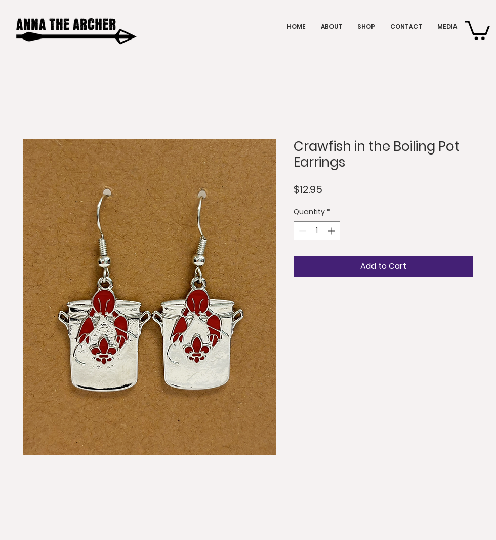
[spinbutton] (317, 231)
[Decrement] (301, 231)
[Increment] (332, 231)
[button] (477, 29)
